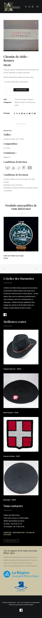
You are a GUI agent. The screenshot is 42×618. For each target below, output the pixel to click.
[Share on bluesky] (29, 113)
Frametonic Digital (28, 604)
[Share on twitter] (17, 113)
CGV (22, 602)
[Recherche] (25, 6)
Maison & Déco (20, 102)
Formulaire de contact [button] (11, 540)
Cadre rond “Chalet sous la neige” (13, 256)
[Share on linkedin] (24, 113)
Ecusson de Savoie (11, 456)
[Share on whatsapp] (27, 113)
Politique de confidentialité (31, 602)
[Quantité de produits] (7, 89)
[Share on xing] (32, 113)
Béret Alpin (9, 500)
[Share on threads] (19, 113)
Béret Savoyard (10, 412)
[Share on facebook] (14, 113)
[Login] (28, 6)
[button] (37, 6)
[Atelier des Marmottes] (11, 6)
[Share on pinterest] (22, 113)
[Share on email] (34, 113)
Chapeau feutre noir (12, 369)
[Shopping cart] (31, 6)
